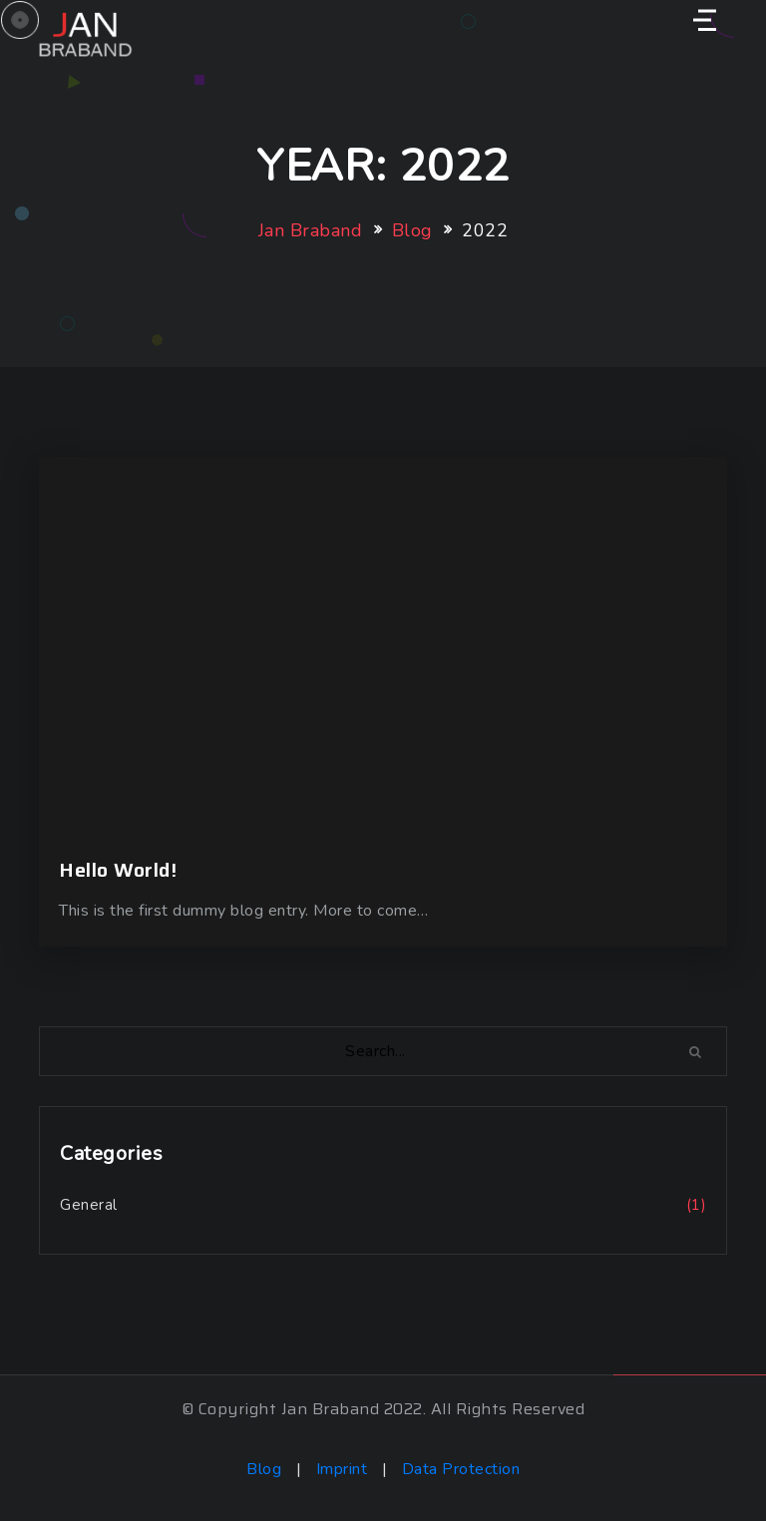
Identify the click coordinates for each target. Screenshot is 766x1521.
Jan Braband (310, 230)
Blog (412, 230)
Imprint (344, 1469)
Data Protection (461, 1469)
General (89, 1205)
